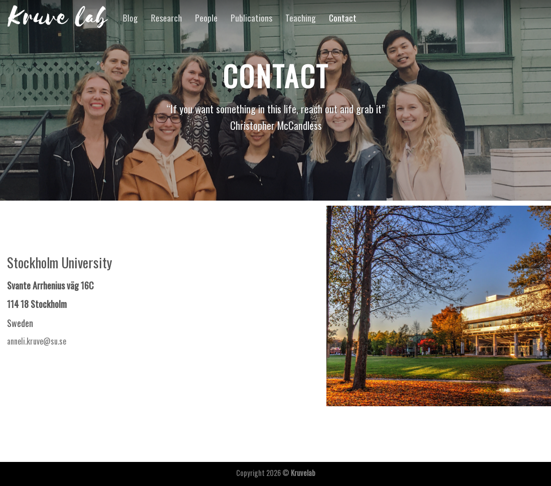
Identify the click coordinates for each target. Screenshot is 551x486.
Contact (342, 17)
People (206, 17)
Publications (251, 17)
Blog (130, 17)
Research (166, 17)
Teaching (300, 17)
